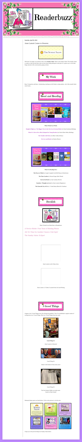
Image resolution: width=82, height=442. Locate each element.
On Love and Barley (46, 139)
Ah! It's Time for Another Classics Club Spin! (41, 232)
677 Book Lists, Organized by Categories (27, 36)
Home (5, 36)
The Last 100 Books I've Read (13, 36)
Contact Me (65, 36)
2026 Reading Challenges (57, 36)
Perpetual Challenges (47, 36)
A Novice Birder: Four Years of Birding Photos (42, 228)
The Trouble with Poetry (44, 135)
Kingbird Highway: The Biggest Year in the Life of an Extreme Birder (44, 129)
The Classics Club (39, 36)
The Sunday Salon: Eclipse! (35, 235)
